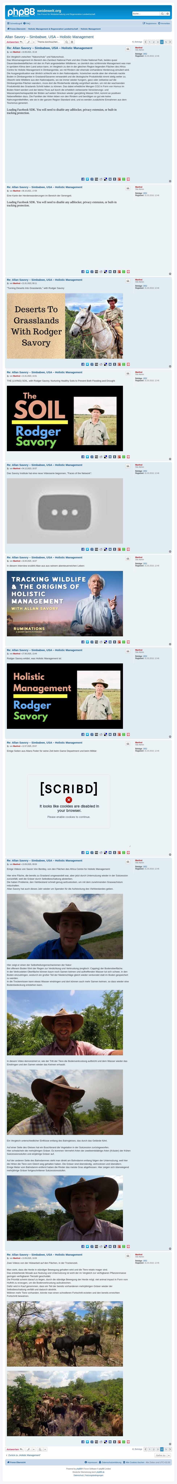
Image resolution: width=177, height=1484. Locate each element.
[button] (145, 42)
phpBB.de (100, 1472)
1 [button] (149, 42)
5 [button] (166, 42)
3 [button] (158, 42)
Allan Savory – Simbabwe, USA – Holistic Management (49, 37)
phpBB (79, 1469)
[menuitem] (26, 23)
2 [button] (153, 42)
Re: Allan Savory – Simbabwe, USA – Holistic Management (49, 48)
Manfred (138, 48)
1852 (145, 54)
